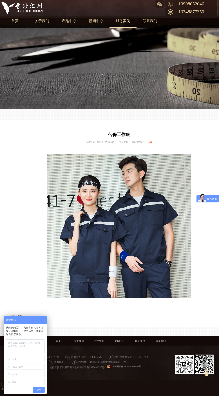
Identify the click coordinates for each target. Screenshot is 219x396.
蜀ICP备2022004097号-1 (93, 367)
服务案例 (123, 21)
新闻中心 (96, 21)
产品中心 (69, 21)
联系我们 (150, 21)
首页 (15, 21)
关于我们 (42, 21)
